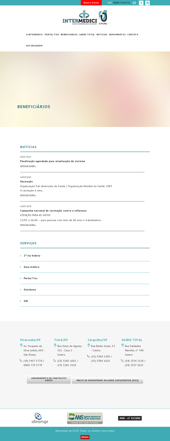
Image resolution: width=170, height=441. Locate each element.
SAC (26, 301)
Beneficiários (69, 34)
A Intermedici (34, 34)
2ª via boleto (32, 255)
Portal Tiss (52, 34)
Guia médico (31, 267)
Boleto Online (91, 2)
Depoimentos (117, 34)
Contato (132, 34)
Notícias (102, 34)
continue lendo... (28, 166)
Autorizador (34, 45)
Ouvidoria (30, 289)
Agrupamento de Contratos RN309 (48, 379)
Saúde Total (87, 34)
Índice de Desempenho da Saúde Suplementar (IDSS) (107, 380)
